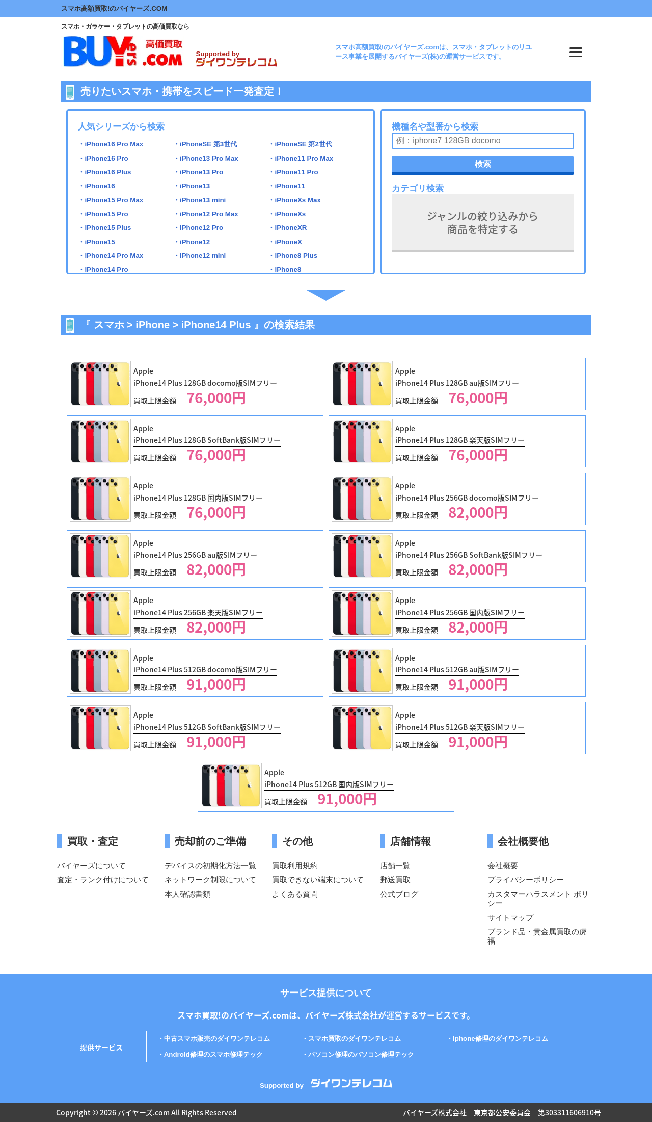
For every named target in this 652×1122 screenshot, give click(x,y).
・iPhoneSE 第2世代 (300, 144)
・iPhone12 (191, 242)
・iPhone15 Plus (104, 227)
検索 (483, 164)
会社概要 (502, 865)
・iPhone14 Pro (103, 269)
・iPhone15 (96, 242)
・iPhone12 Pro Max (205, 214)
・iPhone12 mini (199, 255)
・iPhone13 (191, 186)
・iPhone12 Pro (198, 227)
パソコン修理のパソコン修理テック (361, 1054)
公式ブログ (399, 894)
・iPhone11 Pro (293, 172)
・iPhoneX (285, 242)
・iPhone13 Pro (198, 172)
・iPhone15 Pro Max (110, 200)
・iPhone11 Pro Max (300, 158)
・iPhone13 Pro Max (205, 158)
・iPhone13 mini (199, 200)
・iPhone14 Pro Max (110, 255)
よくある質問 (295, 894)
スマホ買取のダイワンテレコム (354, 1038)
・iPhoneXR (287, 227)
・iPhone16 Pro (103, 158)
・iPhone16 (96, 186)
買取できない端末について (318, 879)
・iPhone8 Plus (292, 255)
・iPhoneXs (287, 214)
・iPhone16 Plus (104, 172)
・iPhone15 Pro (103, 214)
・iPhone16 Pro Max (110, 144)
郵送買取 (395, 879)
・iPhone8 (284, 269)
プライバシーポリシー (525, 879)
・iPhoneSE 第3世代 (205, 144)
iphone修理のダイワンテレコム (500, 1038)
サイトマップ (510, 917)
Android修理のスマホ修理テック (213, 1054)
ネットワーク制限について (210, 879)
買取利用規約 (295, 865)
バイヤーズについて (91, 865)
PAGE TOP (631, 1089)
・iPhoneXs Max (294, 200)
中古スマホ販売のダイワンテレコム (217, 1038)
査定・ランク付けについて (103, 879)
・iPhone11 (286, 186)
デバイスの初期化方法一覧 (210, 865)
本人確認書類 (187, 894)
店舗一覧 (395, 865)
